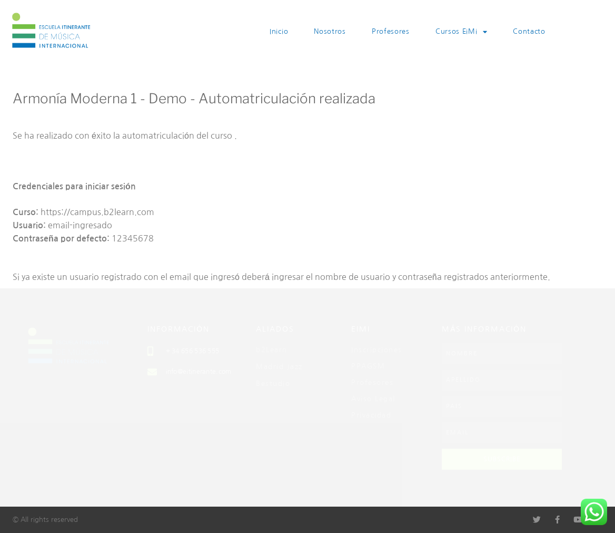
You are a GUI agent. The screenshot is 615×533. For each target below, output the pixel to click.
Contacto (529, 31)
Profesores (391, 31)
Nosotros (330, 31)
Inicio (279, 31)
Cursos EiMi (461, 32)
